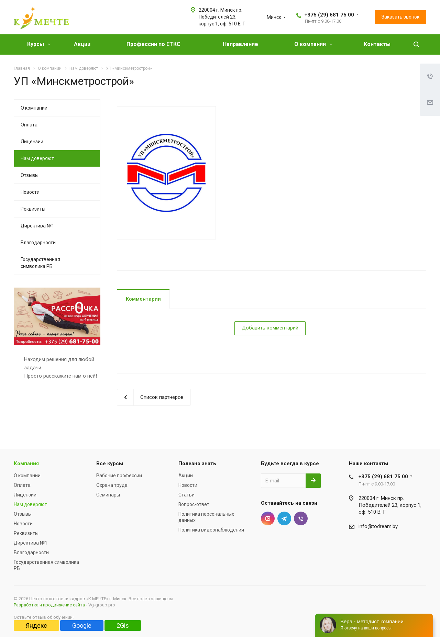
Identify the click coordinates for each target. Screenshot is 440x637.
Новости (30, 192)
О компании (313, 44)
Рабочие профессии (119, 475)
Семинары (108, 495)
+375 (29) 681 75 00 (329, 15)
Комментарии (143, 299)
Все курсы (109, 463)
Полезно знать (197, 463)
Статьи (186, 495)
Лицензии (32, 141)
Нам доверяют (37, 158)
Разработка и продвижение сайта (49, 604)
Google (81, 625)
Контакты (377, 44)
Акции (82, 44)
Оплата (29, 124)
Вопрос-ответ (193, 504)
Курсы (39, 44)
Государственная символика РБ (40, 263)
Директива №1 (37, 225)
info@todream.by (378, 526)
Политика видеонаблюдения (211, 530)
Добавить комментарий (270, 328)
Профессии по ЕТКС (153, 44)
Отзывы (29, 175)
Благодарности (38, 242)
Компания (26, 463)
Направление (240, 44)
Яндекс (36, 625)
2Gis (123, 625)
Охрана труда (112, 485)
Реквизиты (33, 209)
